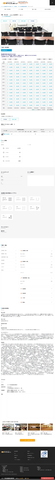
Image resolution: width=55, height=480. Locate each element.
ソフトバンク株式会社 (17, 459)
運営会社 (29, 451)
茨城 (3, 471)
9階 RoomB (6, 134)
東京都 (15, 6)
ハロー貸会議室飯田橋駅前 (22, 6)
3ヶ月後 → (39, 59)
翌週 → (50, 59)
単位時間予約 (4, 50)
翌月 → (44, 59)
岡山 (21, 471)
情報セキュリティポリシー (31, 453)
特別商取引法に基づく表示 (31, 457)
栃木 (5, 471)
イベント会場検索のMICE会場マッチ (7, 6)
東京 (10, 471)
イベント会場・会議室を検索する (27, 440)
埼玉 (7, 471)
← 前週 (15, 59)
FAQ (14, 453)
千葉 (8, 471)
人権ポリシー (29, 459)
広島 (22, 471)
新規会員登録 (16, 451)
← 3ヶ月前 (4, 59)
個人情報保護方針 (30, 455)
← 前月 (10, 59)
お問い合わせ (16, 455)
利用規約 (15, 457)
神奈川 (12, 471)
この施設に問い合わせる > (47, 478)
